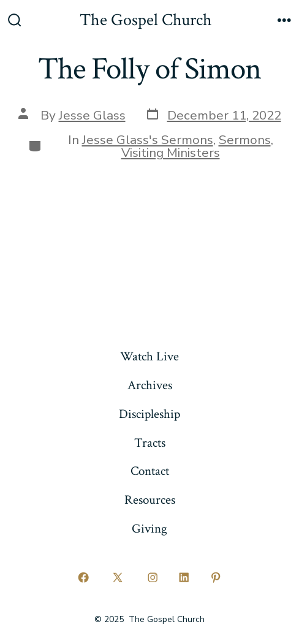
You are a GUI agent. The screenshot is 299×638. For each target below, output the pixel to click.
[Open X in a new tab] (117, 578)
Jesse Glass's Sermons (147, 139)
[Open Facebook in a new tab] (83, 578)
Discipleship (149, 414)
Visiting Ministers (170, 152)
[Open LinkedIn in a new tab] (184, 578)
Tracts (149, 443)
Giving (149, 528)
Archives (149, 385)
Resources (149, 500)
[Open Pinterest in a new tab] (215, 578)
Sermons (245, 139)
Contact (150, 471)
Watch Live (149, 356)
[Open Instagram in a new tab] (152, 578)
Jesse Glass (92, 115)
